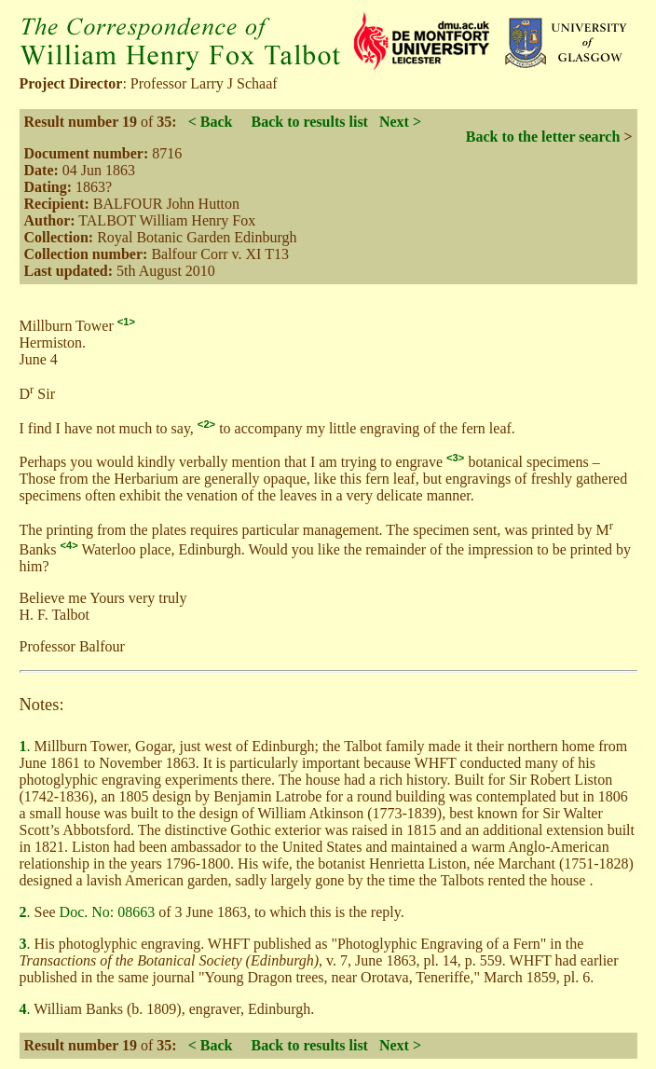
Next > (400, 122)
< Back (210, 122)
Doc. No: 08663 (108, 912)
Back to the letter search (543, 136)
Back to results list (309, 122)
